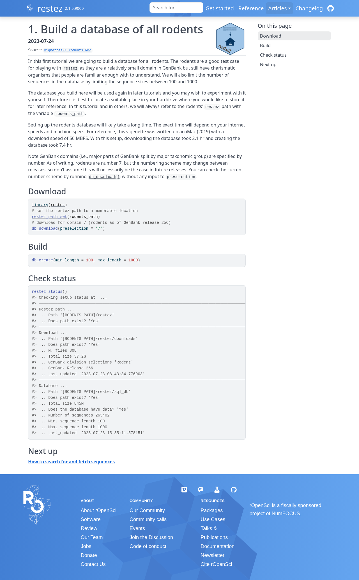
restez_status (47, 291)
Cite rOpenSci (216, 564)
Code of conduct (148, 546)
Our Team (92, 537)
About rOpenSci (98, 510)
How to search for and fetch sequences (71, 462)
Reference (251, 8)
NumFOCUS (286, 513)
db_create (42, 260)
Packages (212, 510)
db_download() (104, 177)
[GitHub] (330, 8)
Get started (220, 8)
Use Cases (213, 519)
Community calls (148, 519)
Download (270, 36)
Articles (277, 8)
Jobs (86, 546)
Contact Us (93, 564)
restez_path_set (49, 217)
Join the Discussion (151, 537)
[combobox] (176, 7)
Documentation (217, 546)
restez (50, 8)
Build (265, 45)
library (40, 205)
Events (137, 528)
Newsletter (212, 555)
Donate (89, 555)
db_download (44, 228)
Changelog (309, 8)
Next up (268, 64)
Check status (273, 55)
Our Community (147, 510)
